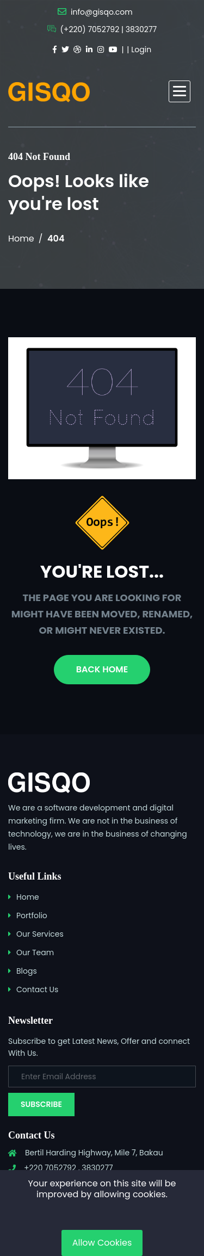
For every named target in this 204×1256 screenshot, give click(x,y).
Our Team (35, 952)
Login (141, 49)
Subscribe (41, 1104)
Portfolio (31, 915)
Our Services (40, 934)
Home (21, 238)
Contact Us (37, 989)
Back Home (102, 669)
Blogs (26, 971)
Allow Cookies (102, 1242)
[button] (179, 91)
